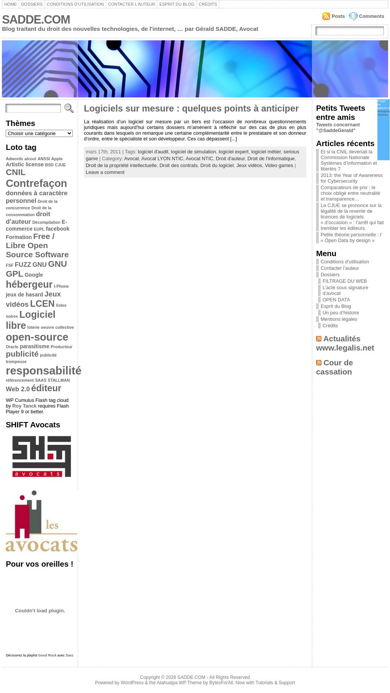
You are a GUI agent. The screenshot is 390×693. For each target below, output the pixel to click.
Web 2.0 (18, 389)
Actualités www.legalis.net (345, 343)
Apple (57, 158)
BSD (49, 164)
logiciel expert (233, 152)
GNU (39, 264)
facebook (57, 229)
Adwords (14, 158)
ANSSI (44, 158)
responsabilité (44, 370)
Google (34, 275)
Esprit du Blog (176, 4)
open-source (37, 337)
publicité (22, 353)
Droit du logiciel (217, 165)
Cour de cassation (334, 367)
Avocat (131, 158)
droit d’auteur (28, 217)
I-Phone (61, 286)
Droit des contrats (179, 165)
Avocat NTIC (199, 158)
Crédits (208, 4)
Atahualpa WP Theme (179, 682)
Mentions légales (339, 319)
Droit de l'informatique (271, 158)
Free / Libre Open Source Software (37, 245)
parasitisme (35, 346)
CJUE (60, 164)
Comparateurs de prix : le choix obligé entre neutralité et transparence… (350, 193)
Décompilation (46, 222)
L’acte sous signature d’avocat (345, 290)
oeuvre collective (57, 327)
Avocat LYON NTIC (162, 158)
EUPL (39, 229)
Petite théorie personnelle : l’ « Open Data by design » (351, 237)
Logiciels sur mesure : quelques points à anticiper (191, 108)
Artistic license (25, 164)
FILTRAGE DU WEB (345, 281)
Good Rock (47, 655)
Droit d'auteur (230, 158)
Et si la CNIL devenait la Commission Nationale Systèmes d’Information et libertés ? (349, 160)
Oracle (12, 346)
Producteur (61, 346)
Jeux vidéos (249, 165)
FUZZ (23, 264)
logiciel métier (266, 152)
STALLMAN (59, 380)
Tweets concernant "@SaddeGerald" (338, 127)
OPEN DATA (336, 300)
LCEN (42, 303)
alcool (30, 158)
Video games (279, 165)
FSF (9, 265)
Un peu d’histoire (341, 312)
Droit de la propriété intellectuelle (121, 165)
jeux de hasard (24, 295)
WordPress (132, 682)
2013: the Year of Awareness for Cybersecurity (352, 178)
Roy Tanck (24, 406)
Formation (19, 237)
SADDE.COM (36, 19)
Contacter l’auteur (131, 4)
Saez (70, 655)
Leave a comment (105, 172)
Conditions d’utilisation (75, 4)
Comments (371, 16)
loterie (33, 327)
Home (10, 4)
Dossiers (32, 4)
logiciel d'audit (153, 152)
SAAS (40, 380)
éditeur (46, 388)
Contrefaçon (36, 183)
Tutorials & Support (275, 682)
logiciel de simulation (193, 152)
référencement (20, 380)
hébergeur (29, 284)
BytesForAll (221, 682)
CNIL (16, 172)
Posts (338, 16)
